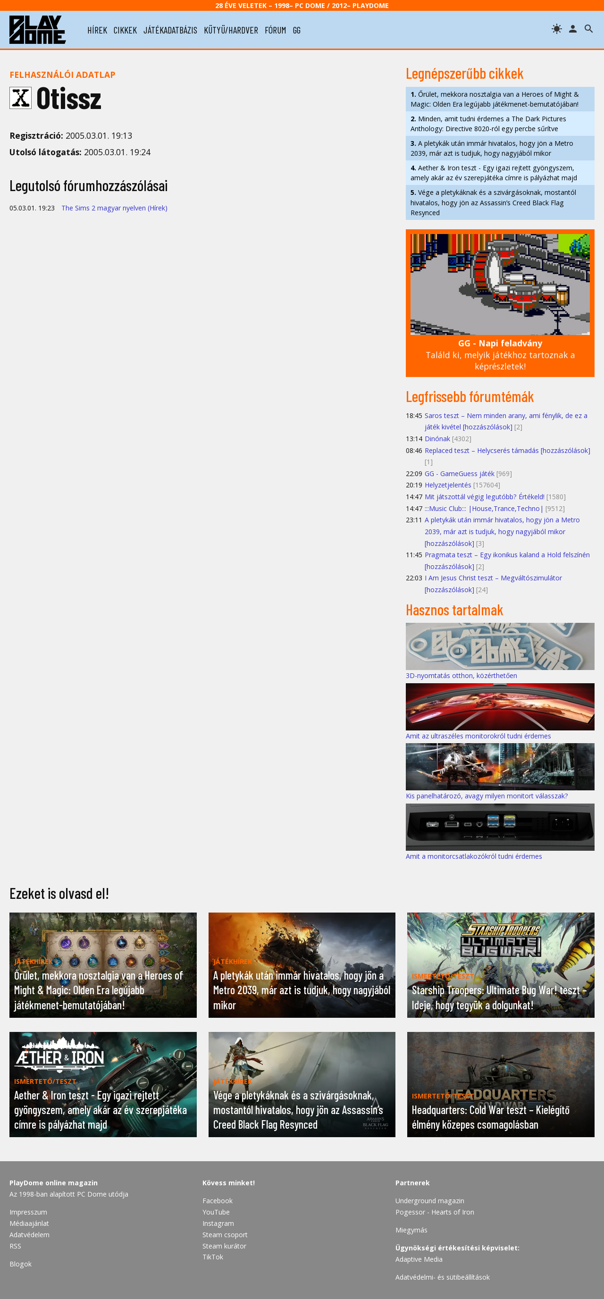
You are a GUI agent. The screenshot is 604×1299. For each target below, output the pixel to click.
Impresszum (28, 1211)
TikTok (212, 1256)
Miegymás (411, 1229)
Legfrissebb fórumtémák (470, 396)
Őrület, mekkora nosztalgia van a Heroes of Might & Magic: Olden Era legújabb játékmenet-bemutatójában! (495, 99)
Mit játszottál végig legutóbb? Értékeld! (485, 496)
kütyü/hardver (231, 29)
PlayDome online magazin (53, 1182)
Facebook (217, 1200)
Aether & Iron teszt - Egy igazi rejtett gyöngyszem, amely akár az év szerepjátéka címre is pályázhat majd (494, 172)
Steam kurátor (224, 1245)
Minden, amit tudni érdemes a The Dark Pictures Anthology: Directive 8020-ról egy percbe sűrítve (488, 123)
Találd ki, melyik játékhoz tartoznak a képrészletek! (500, 354)
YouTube (216, 1211)
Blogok (20, 1263)
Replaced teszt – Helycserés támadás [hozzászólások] (507, 450)
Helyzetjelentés (448, 484)
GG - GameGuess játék (460, 473)
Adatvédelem (29, 1234)
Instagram (218, 1223)
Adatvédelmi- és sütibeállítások (442, 1277)
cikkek (125, 29)
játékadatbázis (170, 29)
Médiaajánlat (29, 1223)
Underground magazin (429, 1200)
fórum (275, 29)
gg (297, 29)
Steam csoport (225, 1234)
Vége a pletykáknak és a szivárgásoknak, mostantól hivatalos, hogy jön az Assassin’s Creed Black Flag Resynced (493, 202)
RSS (15, 1245)
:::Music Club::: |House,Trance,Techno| (484, 508)
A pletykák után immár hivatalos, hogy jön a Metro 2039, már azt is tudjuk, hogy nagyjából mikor (492, 148)
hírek (97, 29)
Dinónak (437, 438)
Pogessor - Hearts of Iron (434, 1211)
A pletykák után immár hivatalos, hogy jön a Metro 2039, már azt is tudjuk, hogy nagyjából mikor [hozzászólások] (502, 531)
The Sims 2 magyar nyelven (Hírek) (114, 207)
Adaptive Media (419, 1259)
